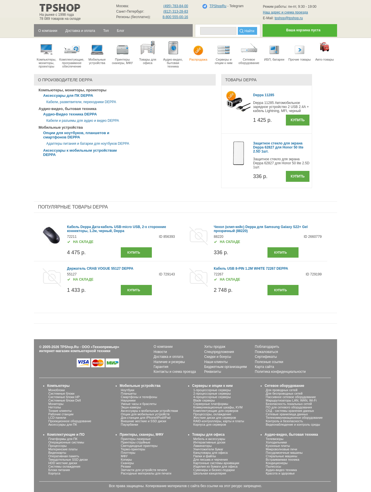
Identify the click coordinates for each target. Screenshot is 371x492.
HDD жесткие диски (62, 463)
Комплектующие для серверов (215, 410)
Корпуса (54, 473)
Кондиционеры (277, 463)
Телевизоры (274, 439)
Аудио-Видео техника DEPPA (70, 114)
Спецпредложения (219, 352)
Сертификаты (266, 357)
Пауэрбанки (129, 424)
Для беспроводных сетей (284, 393)
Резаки (126, 466)
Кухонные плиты (278, 445)
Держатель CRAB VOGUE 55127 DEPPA (100, 269)
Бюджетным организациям (225, 367)
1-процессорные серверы (212, 390)
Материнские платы (62, 449)
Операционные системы (66, 442)
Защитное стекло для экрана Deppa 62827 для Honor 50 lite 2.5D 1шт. (278, 147)
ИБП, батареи (274, 50)
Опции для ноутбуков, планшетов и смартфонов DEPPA (76, 135)
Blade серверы (204, 400)
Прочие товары (299, 50)
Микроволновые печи (281, 449)
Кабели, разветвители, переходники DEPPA (81, 102)
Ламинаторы (202, 445)
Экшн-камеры (131, 407)
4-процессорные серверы (212, 397)
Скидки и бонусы (217, 357)
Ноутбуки (127, 390)
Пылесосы (273, 466)
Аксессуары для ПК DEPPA (68, 95)
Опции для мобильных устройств (145, 414)
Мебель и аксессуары (209, 439)
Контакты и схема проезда (175, 372)
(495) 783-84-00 (175, 6)
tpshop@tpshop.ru (289, 18)
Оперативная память (63, 456)
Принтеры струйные (135, 442)
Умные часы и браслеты (138, 404)
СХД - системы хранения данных (290, 410)
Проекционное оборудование (69, 421)
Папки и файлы (204, 456)
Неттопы (54, 407)
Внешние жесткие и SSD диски (143, 421)
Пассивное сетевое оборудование (291, 397)
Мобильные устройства (97, 52)
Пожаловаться (266, 352)
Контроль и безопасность (284, 421)
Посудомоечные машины (284, 452)
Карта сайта (264, 367)
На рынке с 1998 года (56, 15)
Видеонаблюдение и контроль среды (293, 424)
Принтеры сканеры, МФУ (122, 52)
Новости (160, 352)
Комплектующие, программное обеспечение (71, 54)
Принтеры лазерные (136, 439)
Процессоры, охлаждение (212, 414)
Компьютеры (58, 386)
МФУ (124, 456)
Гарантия (161, 367)
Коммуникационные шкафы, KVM (217, 407)
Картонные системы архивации (216, 463)
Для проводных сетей (281, 390)
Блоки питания (59, 470)
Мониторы (56, 404)
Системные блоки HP (64, 397)
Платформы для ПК (62, 439)
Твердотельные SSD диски (68, 459)
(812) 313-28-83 (175, 11)
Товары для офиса (147, 52)
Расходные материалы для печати (146, 473)
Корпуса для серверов (209, 424)
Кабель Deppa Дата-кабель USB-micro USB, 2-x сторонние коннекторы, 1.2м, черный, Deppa (116, 229)
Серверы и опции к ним (212, 386)
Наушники (128, 400)
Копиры (126, 459)
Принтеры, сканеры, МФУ (141, 435)
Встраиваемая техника (282, 459)
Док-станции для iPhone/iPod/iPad (146, 417)
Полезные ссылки (269, 362)
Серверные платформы (210, 404)
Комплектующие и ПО (66, 435)
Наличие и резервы (169, 362)
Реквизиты (212, 372)
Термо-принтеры (133, 449)
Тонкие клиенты (60, 410)
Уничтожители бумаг (208, 449)
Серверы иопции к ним (223, 52)
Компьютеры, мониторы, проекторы (46, 54)
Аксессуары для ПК (62, 424)
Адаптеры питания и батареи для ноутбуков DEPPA (87, 144)
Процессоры (57, 445)
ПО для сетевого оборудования (289, 407)
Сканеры (127, 463)
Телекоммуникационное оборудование (294, 417)
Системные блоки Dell (64, 400)
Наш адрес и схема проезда (285, 12)
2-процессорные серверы (212, 393)
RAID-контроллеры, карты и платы (218, 421)
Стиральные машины (281, 456)
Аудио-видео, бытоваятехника (173, 54)
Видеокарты (57, 452)
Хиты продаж (214, 347)
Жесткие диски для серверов (214, 417)
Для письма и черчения (210, 459)
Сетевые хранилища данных (287, 414)
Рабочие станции (61, 414)
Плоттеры (128, 452)
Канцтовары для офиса (210, 452)
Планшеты (128, 393)
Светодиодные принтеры (139, 445)
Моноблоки (56, 390)
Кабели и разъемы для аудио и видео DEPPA (82, 121)
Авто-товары (324, 50)
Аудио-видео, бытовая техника (291, 435)
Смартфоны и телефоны (139, 397)
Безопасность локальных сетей (289, 404)
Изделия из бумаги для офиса (215, 466)
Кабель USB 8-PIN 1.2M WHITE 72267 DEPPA (251, 269)
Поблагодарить (267, 347)
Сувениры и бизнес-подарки (214, 470)
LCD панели (57, 417)
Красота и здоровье (280, 473)
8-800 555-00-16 (175, 17)
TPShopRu (217, 6)
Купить (298, 120)
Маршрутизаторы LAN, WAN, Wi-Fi (291, 400)
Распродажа (198, 50)
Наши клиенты (216, 362)
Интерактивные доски (209, 442)
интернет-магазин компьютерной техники (74, 351)
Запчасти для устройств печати (144, 470)
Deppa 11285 (263, 95)
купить (133, 252)
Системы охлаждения (64, 466)
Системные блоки (61, 393)
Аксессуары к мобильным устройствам (149, 410)
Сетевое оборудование (248, 52)
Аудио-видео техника (281, 470)
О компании (163, 347)
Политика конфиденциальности (280, 372)
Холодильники (276, 442)
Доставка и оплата (168, 357)
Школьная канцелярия (209, 473)
